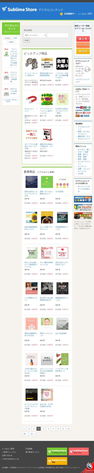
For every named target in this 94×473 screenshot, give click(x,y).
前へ (25, 434)
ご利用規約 (13, 467)
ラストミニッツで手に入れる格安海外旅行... (46, 371)
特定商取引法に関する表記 (55, 467)
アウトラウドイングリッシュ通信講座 (13, 77)
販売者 (83, 51)
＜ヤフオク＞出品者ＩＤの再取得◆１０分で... (61, 75)
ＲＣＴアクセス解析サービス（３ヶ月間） (31, 146)
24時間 (11, 42)
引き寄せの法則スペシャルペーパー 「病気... (62, 111)
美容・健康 (82, 157)
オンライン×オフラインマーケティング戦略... (31, 406)
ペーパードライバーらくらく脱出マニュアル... (46, 111)
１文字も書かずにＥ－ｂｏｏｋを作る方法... (30, 371)
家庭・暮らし (83, 154)
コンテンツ (82, 166)
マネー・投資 (83, 152)
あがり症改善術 (61, 333)
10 (68, 429)
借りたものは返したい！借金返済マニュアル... (30, 265)
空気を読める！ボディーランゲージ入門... (30, 194)
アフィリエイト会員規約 (36, 467)
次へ (32, 434)
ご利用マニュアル (9, 452)
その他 (80, 174)
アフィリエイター (83, 46)
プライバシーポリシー (72, 467)
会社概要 (5, 467)
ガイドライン (22, 467)
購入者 (83, 39)
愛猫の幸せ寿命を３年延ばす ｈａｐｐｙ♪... (46, 146)
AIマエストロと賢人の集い (13, 91)
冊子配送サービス (33, 452)
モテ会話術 (59, 191)
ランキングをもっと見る (11, 100)
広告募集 (29, 449)
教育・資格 (82, 159)
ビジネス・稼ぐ (84, 149)
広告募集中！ (70, 14)
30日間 (7, 38)
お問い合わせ (7, 455)
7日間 (15, 38)
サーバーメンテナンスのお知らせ (84, 188)
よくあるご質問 (85, 14)
